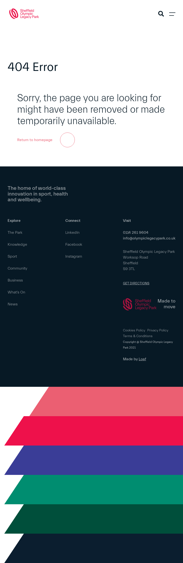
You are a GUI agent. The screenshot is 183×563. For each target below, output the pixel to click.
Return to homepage (46, 140)
